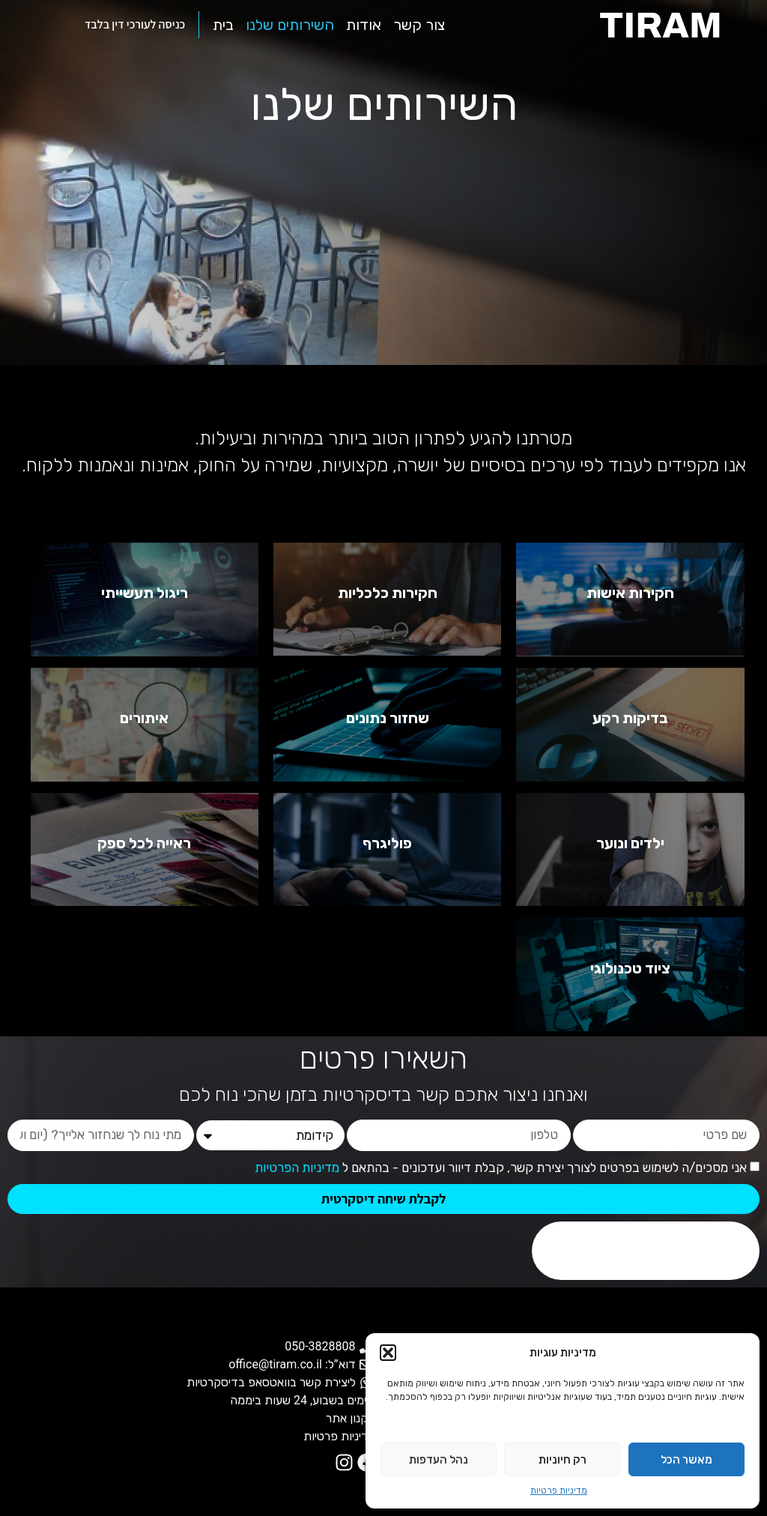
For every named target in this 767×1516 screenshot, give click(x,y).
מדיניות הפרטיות (297, 1168)
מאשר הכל (686, 1460)
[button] (388, 1352)
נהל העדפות (438, 1460)
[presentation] (646, 1250)
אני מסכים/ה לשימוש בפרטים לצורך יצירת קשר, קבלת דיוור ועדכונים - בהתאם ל (501, 1168)
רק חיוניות (562, 1460)
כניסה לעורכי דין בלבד (135, 24)
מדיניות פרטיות (558, 1490)
